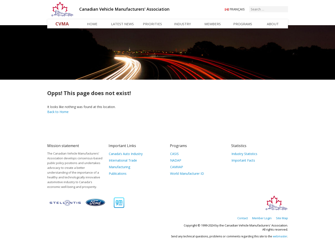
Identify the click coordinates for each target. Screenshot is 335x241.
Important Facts (243, 160)
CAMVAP (176, 167)
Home (92, 24)
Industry (182, 24)
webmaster (280, 236)
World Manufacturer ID (187, 173)
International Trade (123, 160)
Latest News (122, 24)
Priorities (152, 24)
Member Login (262, 218)
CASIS (174, 154)
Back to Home (58, 112)
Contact (242, 218)
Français (237, 9)
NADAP (175, 160)
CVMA (62, 24)
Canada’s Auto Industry (126, 154)
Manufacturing (119, 167)
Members (212, 24)
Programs (242, 24)
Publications (118, 173)
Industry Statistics (244, 154)
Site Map (282, 218)
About (273, 24)
